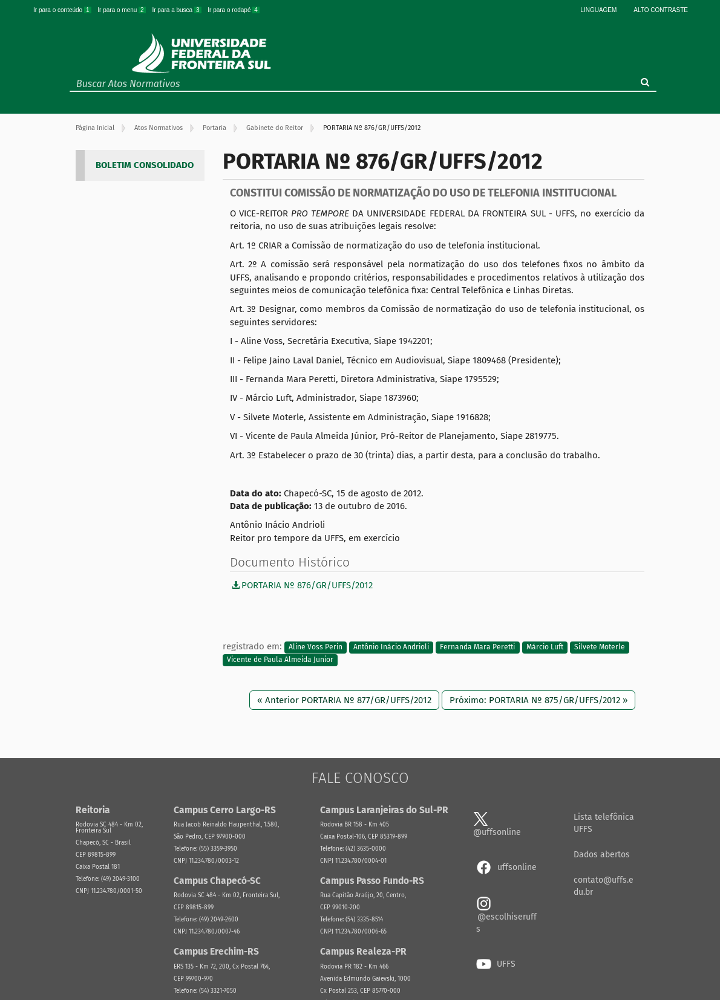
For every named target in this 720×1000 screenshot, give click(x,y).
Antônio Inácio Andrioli (391, 647)
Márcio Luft (544, 647)
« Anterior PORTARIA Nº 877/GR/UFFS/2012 (344, 700)
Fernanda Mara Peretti (477, 647)
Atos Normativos (158, 128)
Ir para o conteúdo (63, 10)
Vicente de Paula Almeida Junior (280, 660)
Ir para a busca (177, 10)
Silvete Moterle (599, 647)
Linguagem (598, 10)
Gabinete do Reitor (274, 128)
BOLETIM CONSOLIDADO (145, 165)
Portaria (214, 128)
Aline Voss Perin (315, 647)
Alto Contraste (660, 10)
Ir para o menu (122, 10)
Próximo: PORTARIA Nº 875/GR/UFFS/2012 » (538, 700)
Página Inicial (95, 128)
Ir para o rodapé (234, 10)
